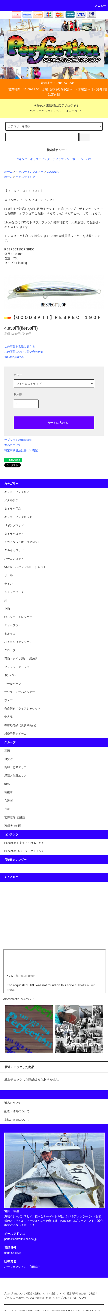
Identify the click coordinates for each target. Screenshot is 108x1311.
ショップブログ (61, 1297)
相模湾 (8, 792)
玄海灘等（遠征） (15, 817)
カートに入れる (54, 422)
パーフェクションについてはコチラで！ (54, 110)
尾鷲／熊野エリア (15, 775)
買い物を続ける (14, 357)
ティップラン (61, 159)
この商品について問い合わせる (23, 351)
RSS (74, 1297)
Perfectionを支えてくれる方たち (24, 842)
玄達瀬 (8, 800)
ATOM (82, 1297)
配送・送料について (38, 1293)
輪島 (7, 784)
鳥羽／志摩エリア (15, 767)
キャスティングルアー (30, 171)
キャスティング (40, 159)
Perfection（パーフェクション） (24, 851)
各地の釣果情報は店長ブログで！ (54, 105)
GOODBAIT (54, 171)
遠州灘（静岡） (14, 825)
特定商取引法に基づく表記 (21, 450)
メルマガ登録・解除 (40, 1297)
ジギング (21, 159)
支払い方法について (15, 1293)
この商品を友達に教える (19, 346)
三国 (7, 750)
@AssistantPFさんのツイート (21, 999)
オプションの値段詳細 (18, 439)
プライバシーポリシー (16, 1297)
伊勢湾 (8, 759)
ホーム (8, 171)
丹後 (7, 809)
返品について (12, 445)
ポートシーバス (82, 159)
